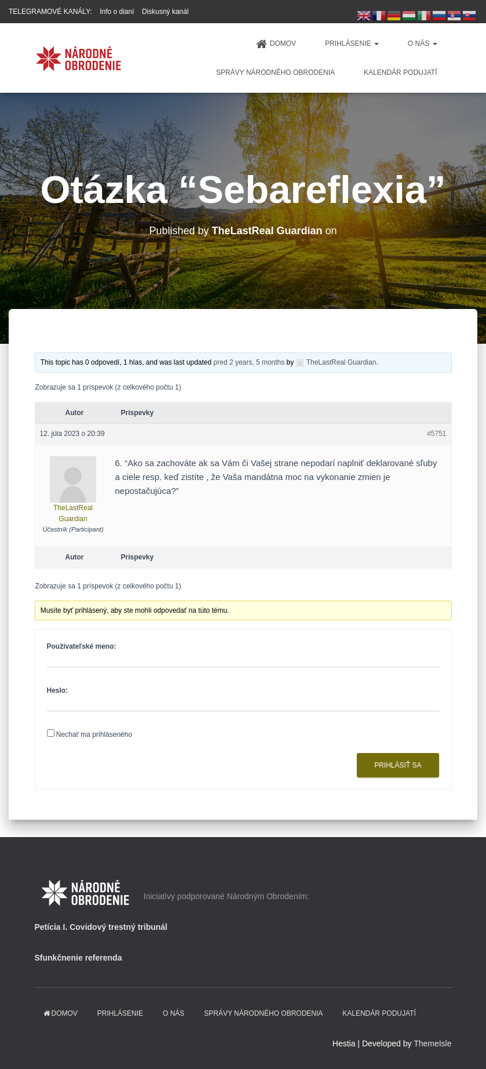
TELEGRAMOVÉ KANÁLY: (50, 12)
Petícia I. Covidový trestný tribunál (101, 927)
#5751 (436, 434)
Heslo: (57, 690)
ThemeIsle (432, 1043)
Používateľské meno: (81, 646)
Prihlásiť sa (397, 765)
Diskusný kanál (165, 12)
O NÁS (422, 43)
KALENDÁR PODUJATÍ (400, 72)
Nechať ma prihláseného (94, 734)
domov (276, 44)
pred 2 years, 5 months (249, 362)
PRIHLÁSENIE (352, 43)
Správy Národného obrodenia (275, 72)
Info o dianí (117, 12)
